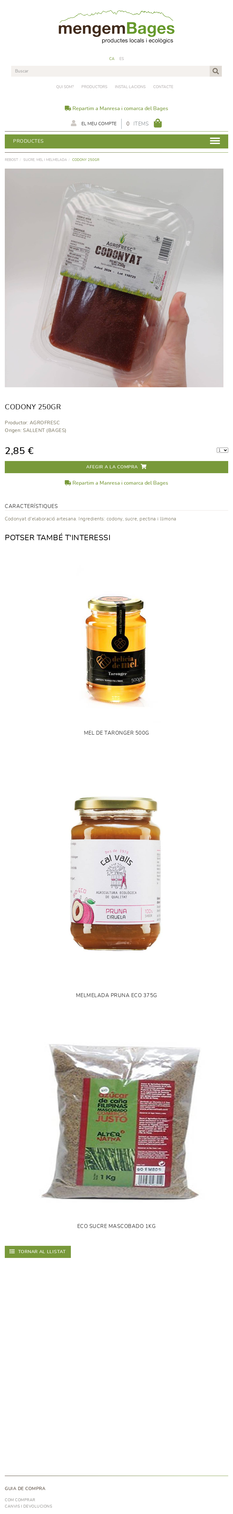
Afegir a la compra (116, 466)
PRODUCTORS (94, 87)
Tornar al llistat (38, 1251)
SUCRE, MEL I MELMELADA (45, 160)
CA (112, 59)
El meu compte (94, 123)
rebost (11, 160)
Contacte (163, 87)
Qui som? (65, 87)
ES (121, 59)
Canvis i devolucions (28, 1506)
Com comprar (20, 1500)
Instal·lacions (130, 87)
